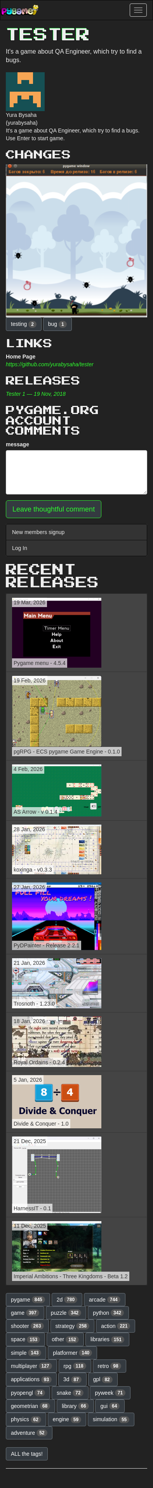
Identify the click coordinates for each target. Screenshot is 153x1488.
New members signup (38, 532)
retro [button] (109, 1366)
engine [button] (67, 1419)
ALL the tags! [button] (27, 1454)
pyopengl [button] (28, 1392)
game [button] (25, 1312)
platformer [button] (72, 1352)
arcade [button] (104, 1299)
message (17, 444)
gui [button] (110, 1406)
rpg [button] (75, 1366)
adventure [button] (29, 1432)
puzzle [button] (66, 1312)
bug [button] (57, 324)
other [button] (65, 1339)
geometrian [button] (30, 1406)
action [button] (115, 1326)
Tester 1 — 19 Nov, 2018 (36, 394)
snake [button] (70, 1392)
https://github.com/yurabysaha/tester (50, 364)
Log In (19, 548)
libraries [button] (107, 1339)
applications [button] (31, 1379)
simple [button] (26, 1352)
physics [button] (26, 1419)
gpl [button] (103, 1379)
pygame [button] (28, 1299)
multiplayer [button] (31, 1366)
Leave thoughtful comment (53, 509)
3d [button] (72, 1379)
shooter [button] (27, 1326)
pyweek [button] (110, 1392)
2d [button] (67, 1299)
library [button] (75, 1406)
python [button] (108, 1312)
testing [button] (24, 324)
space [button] (25, 1339)
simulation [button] (111, 1419)
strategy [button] (73, 1326)
